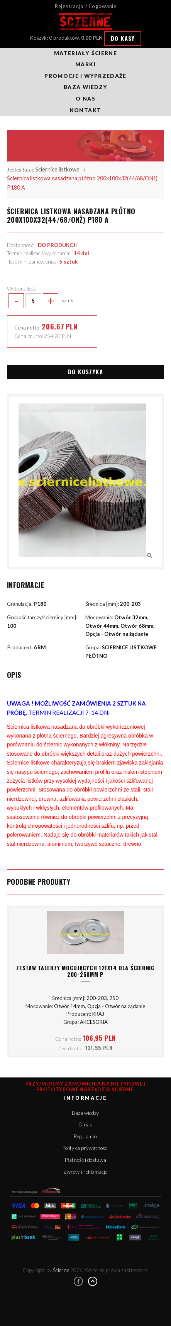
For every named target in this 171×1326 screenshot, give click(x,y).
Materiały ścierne (85, 53)
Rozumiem (85, 1315)
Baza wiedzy (85, 87)
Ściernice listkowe (57, 169)
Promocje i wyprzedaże (85, 76)
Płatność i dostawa (85, 1160)
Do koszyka (85, 372)
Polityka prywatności (85, 1148)
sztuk (40, 301)
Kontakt (85, 110)
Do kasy (123, 38)
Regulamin (85, 1136)
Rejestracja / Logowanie (85, 6)
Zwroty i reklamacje (85, 1172)
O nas (85, 99)
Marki (85, 64)
